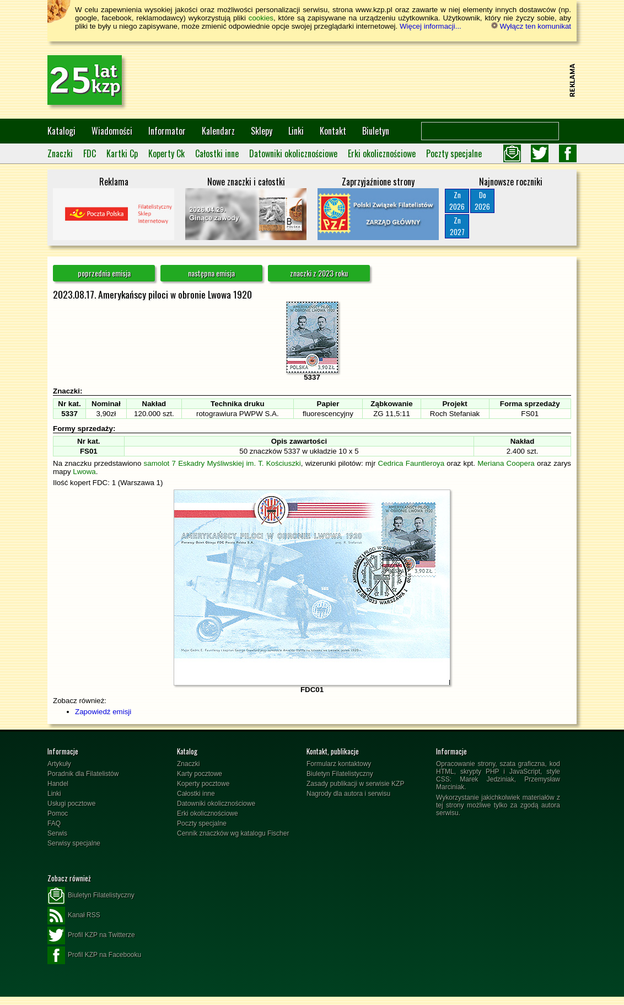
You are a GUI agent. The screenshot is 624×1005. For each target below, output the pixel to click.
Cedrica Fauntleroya (411, 463)
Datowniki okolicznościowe (293, 153)
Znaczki (60, 153)
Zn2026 (457, 200)
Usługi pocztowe (71, 803)
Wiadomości (112, 130)
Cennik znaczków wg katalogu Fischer (233, 833)
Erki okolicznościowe (382, 153)
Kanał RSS (73, 915)
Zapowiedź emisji (103, 712)
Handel (57, 784)
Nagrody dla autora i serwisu (348, 793)
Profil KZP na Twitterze (91, 935)
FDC (89, 153)
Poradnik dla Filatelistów (83, 774)
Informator (167, 130)
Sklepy (261, 130)
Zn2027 (457, 226)
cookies (261, 18)
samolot (157, 463)
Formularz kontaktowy (338, 764)
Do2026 (482, 200)
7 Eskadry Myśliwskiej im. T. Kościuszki (235, 463)
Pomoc (57, 813)
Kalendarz (218, 130)
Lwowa (84, 471)
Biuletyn (375, 130)
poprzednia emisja (104, 273)
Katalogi (61, 130)
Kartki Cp (122, 153)
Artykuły (59, 764)
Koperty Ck (166, 153)
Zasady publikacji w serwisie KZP (355, 784)
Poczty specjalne (454, 153)
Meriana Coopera (506, 463)
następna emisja (211, 273)
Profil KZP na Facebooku (94, 955)
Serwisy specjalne (73, 843)
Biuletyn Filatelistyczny (339, 774)
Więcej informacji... (430, 26)
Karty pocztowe (199, 774)
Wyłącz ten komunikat (531, 26)
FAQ (54, 823)
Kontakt (333, 130)
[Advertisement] (365, 80)
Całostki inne (217, 153)
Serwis (57, 833)
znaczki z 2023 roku (319, 273)
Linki (296, 130)
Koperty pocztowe (203, 784)
